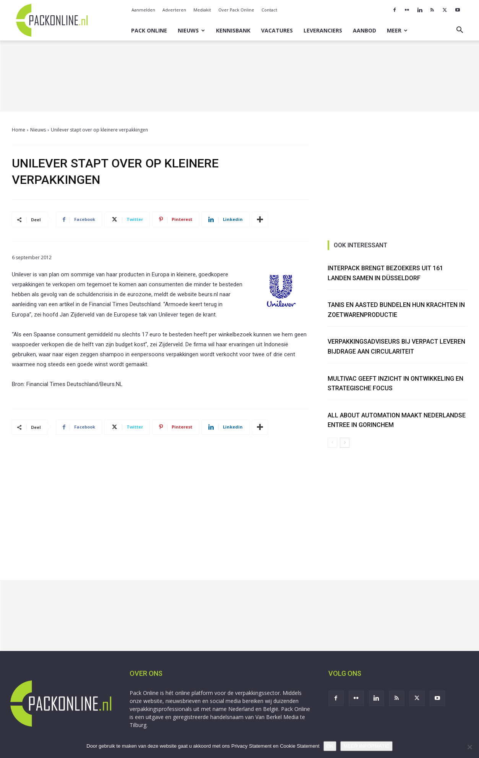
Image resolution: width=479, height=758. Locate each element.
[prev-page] (332, 443)
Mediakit (202, 10)
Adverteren (174, 10)
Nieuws (191, 30)
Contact (269, 10)
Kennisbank (233, 30)
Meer (397, 30)
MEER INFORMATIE (366, 746)
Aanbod (364, 30)
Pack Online (149, 30)
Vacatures (277, 30)
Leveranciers (323, 30)
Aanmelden (143, 10)
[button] (460, 30)
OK (330, 746)
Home (18, 130)
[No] (469, 747)
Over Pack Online (236, 10)
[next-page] (344, 443)
